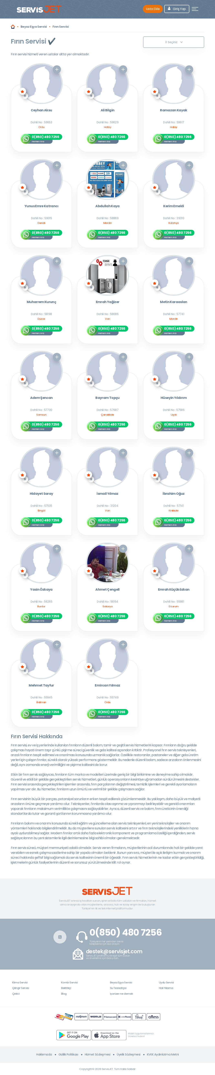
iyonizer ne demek (121, 993)
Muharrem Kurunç (41, 302)
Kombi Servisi (69, 982)
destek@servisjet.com (114, 951)
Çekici (16, 993)
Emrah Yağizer (107, 302)
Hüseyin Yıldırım (174, 398)
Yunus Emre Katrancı (41, 206)
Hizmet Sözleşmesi (97, 1054)
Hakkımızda (44, 1054)
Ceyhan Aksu (41, 110)
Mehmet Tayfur (41, 685)
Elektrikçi (66, 988)
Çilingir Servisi (20, 988)
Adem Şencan (41, 398)
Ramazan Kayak (173, 110)
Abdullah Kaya (107, 206)
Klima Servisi (20, 982)
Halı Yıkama (166, 988)
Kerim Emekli (173, 206)
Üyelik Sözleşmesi (128, 1054)
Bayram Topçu (107, 398)
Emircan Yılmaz (107, 685)
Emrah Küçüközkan (174, 590)
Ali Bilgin (108, 110)
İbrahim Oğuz (173, 494)
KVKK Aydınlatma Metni (163, 1054)
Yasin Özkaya (41, 590)
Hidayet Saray (41, 494)
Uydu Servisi (166, 982)
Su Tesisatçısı (118, 988)
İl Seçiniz (174, 42)
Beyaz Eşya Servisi (121, 982)
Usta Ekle (153, 9)
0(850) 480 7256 (125, 932)
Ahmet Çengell (107, 590)
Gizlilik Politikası (68, 1054)
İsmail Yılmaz (107, 494)
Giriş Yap (177, 9)
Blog (64, 993)
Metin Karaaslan (173, 302)
